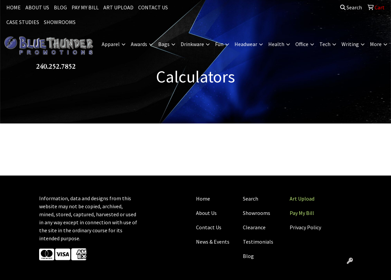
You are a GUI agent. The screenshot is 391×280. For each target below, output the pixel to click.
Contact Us (208, 227)
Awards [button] (139, 44)
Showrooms (256, 213)
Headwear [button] (245, 44)
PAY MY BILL (85, 7)
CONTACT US (153, 7)
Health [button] (276, 44)
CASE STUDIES (22, 22)
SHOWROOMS (60, 22)
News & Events (212, 241)
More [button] (376, 44)
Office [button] (301, 44)
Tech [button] (324, 44)
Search (351, 7)
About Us (206, 213)
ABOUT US (37, 7)
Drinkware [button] (192, 44)
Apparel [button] (111, 44)
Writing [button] (350, 44)
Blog (248, 256)
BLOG (60, 7)
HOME (13, 7)
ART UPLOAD (118, 7)
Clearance (254, 227)
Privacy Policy (305, 227)
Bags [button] (164, 44)
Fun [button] (219, 44)
